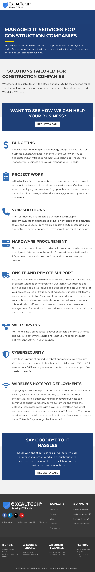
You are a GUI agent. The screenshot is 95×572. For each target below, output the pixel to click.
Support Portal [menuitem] (81, 510)
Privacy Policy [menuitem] (8, 522)
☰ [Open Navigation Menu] (89, 5)
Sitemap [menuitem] (43, 522)
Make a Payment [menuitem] (82, 514)
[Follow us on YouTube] (21, 515)
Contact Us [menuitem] (55, 528)
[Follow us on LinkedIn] (10, 515)
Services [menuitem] (53, 514)
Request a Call (47, 124)
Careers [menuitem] (53, 524)
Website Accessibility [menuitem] (26, 522)
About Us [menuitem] (54, 510)
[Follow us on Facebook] (4, 515)
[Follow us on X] (16, 515)
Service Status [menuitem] (81, 519)
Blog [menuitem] (52, 519)
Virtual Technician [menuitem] (81, 524)
